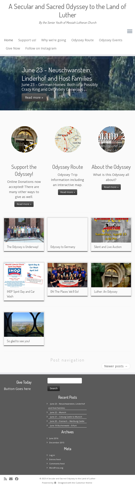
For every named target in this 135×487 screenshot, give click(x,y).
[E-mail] (12, 479)
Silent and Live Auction (108, 247)
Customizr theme (84, 482)
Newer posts (116, 366)
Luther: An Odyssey (105, 291)
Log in (52, 455)
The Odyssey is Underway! (22, 247)
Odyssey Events (110, 40)
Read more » (24, 204)
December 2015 (56, 442)
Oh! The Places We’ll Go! (64, 291)
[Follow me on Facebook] (18, 479)
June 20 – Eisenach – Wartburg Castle (67, 421)
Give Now (13, 48)
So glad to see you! (18, 341)
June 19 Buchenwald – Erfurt (63, 425)
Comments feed (57, 463)
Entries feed (55, 459)
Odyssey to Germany (62, 247)
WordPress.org (56, 467)
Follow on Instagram (40, 48)
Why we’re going (53, 40)
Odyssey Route (82, 40)
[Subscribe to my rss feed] (6, 479)
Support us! (27, 40)
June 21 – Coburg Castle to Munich (66, 416)
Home (8, 40)
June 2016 (53, 438)
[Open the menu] (129, 31)
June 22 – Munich (58, 412)
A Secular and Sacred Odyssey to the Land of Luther (67, 10)
